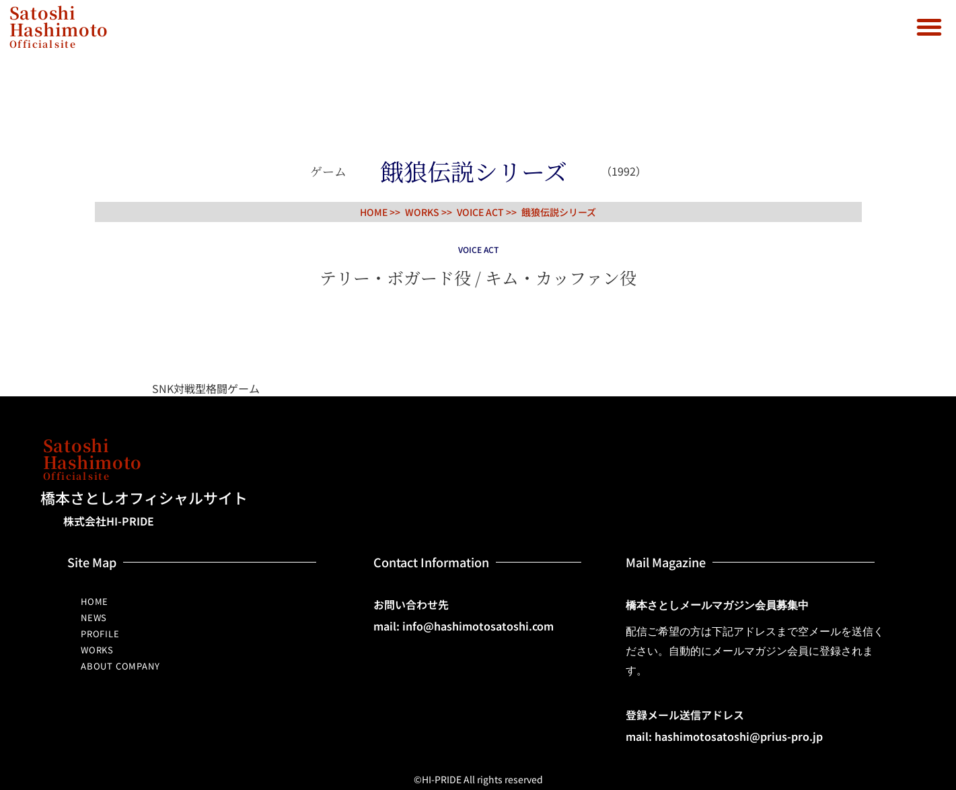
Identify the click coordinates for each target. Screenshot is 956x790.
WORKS (97, 649)
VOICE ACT (480, 212)
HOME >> (380, 212)
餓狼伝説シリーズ (558, 212)
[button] (929, 27)
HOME (94, 601)
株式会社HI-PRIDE (108, 521)
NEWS (94, 617)
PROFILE (100, 633)
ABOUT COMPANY (120, 665)
